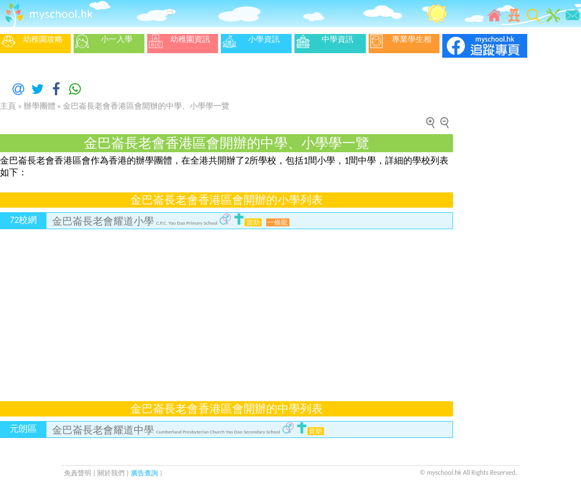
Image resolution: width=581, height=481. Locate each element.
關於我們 (111, 473)
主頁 (8, 106)
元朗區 (23, 428)
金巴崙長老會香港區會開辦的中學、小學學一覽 (146, 106)
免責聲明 (77, 473)
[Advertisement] (184, 308)
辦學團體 (39, 106)
